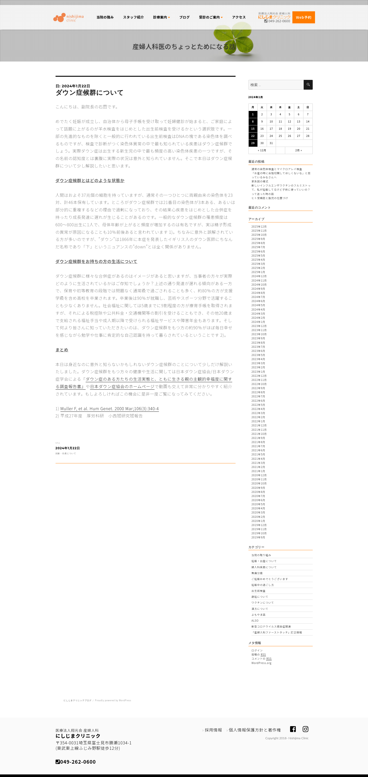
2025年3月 (258, 264)
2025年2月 (258, 268)
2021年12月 (259, 425)
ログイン (257, 650)
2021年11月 (259, 430)
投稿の (259, 654)
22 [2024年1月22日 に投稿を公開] (253, 136)
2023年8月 (258, 342)
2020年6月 (258, 500)
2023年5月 (258, 355)
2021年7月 (258, 446)
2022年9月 (258, 388)
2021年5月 (258, 454)
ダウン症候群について (90, 92)
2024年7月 (258, 297)
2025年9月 (258, 239)
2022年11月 (259, 380)
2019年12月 (259, 525)
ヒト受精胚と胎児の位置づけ (270, 198)
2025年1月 (258, 272)
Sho (58, 443)
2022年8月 (258, 392)
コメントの (262, 659)
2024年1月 (258, 322)
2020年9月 (258, 488)
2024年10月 (259, 284)
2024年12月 (259, 276)
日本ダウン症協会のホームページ (122, 386)
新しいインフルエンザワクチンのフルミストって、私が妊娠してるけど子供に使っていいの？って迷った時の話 (281, 189)
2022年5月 (258, 405)
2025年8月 (258, 243)
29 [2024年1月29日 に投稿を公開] (253, 143)
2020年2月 (258, 517)
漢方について (260, 609)
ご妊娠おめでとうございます (270, 579)
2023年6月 (258, 351)
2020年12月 (259, 475)
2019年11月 (259, 529)
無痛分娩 (257, 573)
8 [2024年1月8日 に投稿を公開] (253, 121)
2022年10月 (259, 384)
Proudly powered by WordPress (113, 700)
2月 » (298, 150)
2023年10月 (259, 334)
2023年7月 (258, 347)
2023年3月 (258, 363)
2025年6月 (258, 251)
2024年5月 (258, 305)
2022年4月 (258, 409)
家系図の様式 (260, 181)
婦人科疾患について (264, 567)
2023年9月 (258, 338)
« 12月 (262, 150)
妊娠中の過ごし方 (263, 585)
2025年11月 (259, 230)
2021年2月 (258, 467)
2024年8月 (258, 293)
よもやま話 (259, 614)
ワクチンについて (263, 602)
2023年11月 (259, 330)
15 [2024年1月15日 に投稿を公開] (253, 128)
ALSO (255, 620)
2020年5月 (258, 504)
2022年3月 (258, 413)
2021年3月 (258, 463)
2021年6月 (258, 450)
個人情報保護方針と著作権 (255, 730)
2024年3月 (258, 313)
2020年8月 (258, 492)
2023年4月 (258, 359)
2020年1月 (258, 521)
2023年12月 (259, 326)
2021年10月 (259, 434)
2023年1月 (258, 371)
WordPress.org (262, 663)
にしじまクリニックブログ (78, 700)
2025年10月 (259, 235)
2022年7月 (258, 396)
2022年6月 (258, 400)
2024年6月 (258, 301)
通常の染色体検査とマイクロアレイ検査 (277, 169)
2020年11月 (259, 479)
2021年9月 (258, 438)
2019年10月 (259, 533)
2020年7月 (258, 496)
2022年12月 (259, 376)
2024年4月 (258, 309)
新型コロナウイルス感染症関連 (271, 626)
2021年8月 (258, 442)
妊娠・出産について (66, 453)
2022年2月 (258, 417)
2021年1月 (258, 471)
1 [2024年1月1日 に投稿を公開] (253, 114)
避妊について (260, 596)
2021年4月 (258, 459)
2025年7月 (258, 247)
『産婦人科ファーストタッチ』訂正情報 (277, 632)
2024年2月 (258, 318)
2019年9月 (258, 537)
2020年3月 (258, 512)
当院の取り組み (261, 555)
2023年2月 (258, 367)
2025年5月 (258, 255)
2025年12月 (259, 226)
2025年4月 (258, 259)
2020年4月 (258, 508)
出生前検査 (259, 591)
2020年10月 (259, 483)
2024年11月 (259, 280)
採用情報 (213, 730)
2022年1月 (258, 421)
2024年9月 (258, 289)
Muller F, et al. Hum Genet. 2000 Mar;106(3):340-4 (109, 408)
